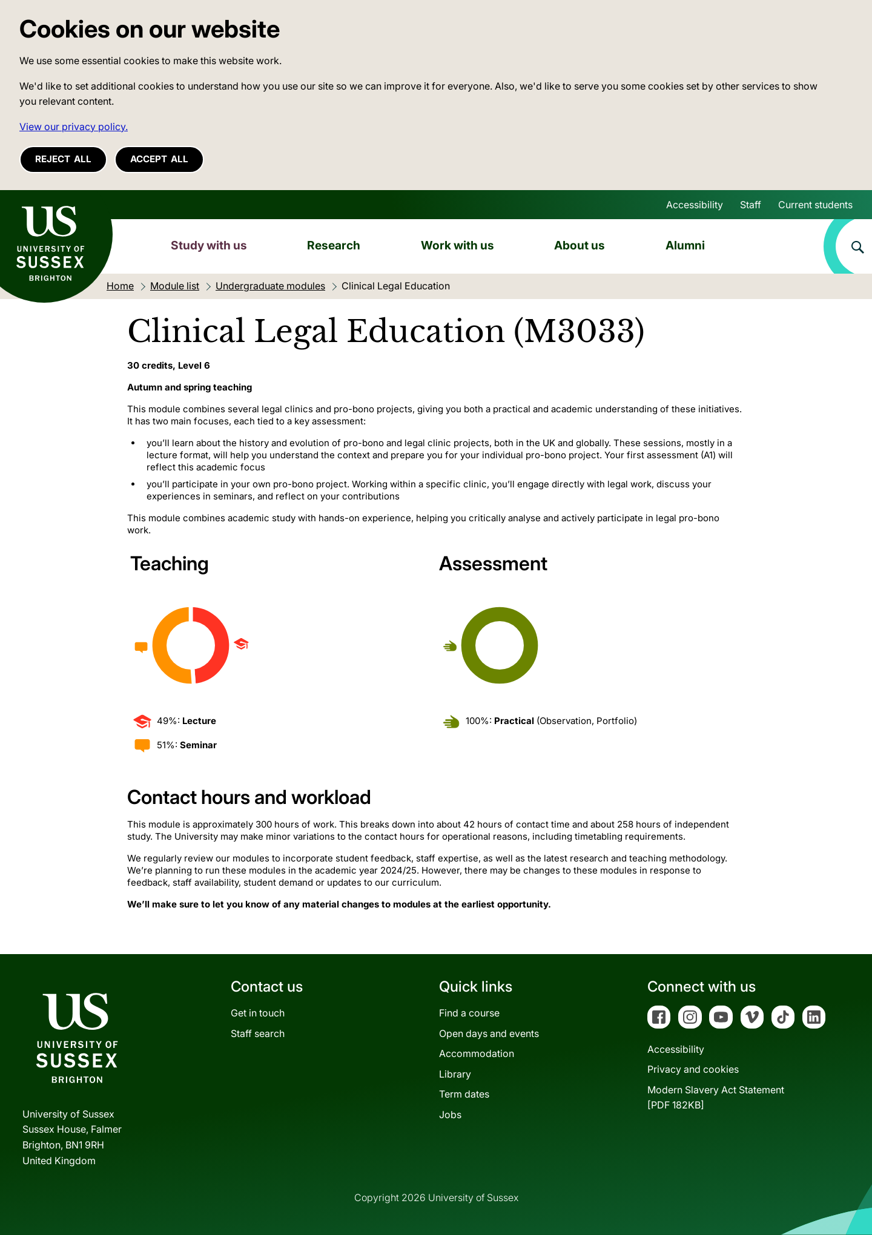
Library (455, 1074)
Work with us (457, 245)
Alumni (685, 245)
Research (333, 245)
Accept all (159, 159)
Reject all (63, 159)
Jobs (450, 1114)
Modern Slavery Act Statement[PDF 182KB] (715, 1098)
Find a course (469, 1013)
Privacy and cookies (693, 1069)
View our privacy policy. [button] (73, 126)
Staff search (258, 1033)
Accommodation (476, 1053)
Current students (815, 205)
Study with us (209, 245)
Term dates (464, 1094)
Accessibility (694, 205)
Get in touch (258, 1013)
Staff (750, 205)
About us (579, 245)
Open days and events (489, 1033)
